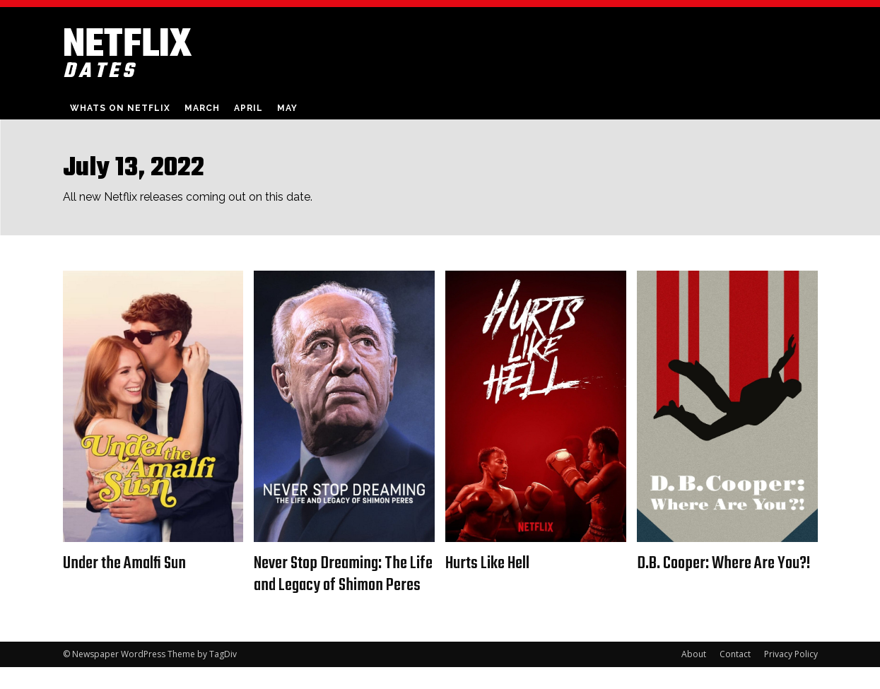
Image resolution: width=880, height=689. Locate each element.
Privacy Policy (791, 676)
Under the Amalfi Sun (129, 563)
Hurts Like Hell (491, 563)
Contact (735, 676)
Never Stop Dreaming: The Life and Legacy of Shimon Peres (337, 585)
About (693, 676)
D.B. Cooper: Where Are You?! (710, 574)
